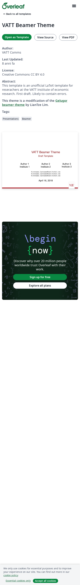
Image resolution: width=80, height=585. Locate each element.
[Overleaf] (13, 6)
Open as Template (17, 37)
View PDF (68, 37)
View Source (45, 37)
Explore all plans (40, 285)
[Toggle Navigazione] (74, 5)
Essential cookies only (18, 580)
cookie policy (10, 575)
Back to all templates (17, 13)
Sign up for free (40, 277)
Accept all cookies (45, 580)
